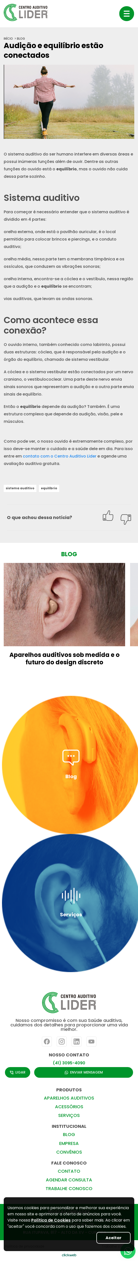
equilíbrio (49, 488)
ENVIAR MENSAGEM (84, 1072)
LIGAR (18, 1072)
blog (21, 38)
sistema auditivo (20, 488)
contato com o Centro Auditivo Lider (59, 456)
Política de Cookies (51, 1220)
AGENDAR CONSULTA (69, 1180)
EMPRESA (69, 1143)
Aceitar (113, 1238)
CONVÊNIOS (69, 1152)
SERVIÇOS (69, 1115)
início (8, 38)
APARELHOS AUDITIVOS (69, 1098)
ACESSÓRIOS (69, 1107)
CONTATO (69, 1171)
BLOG (69, 1134)
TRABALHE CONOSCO (69, 1188)
